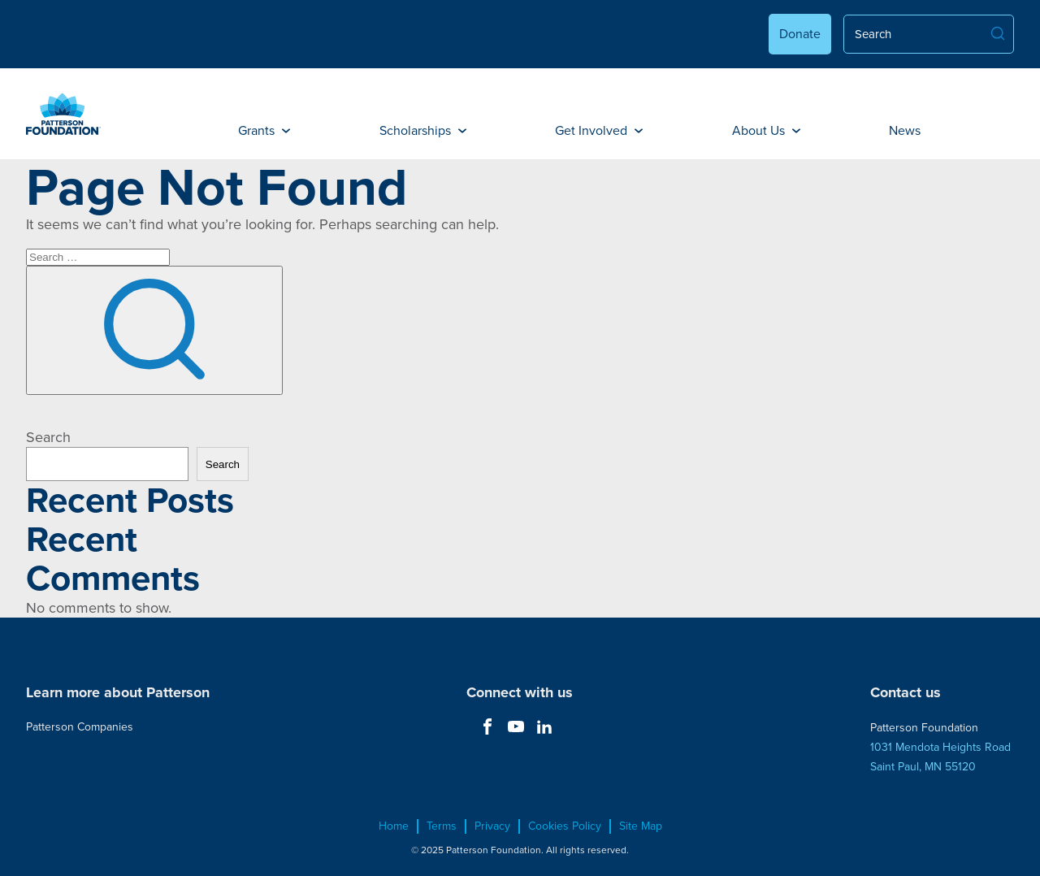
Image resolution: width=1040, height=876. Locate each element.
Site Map (640, 826)
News (905, 130)
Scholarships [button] (422, 130)
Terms (442, 826)
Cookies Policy (564, 826)
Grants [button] (264, 130)
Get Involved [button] (599, 130)
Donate (800, 33)
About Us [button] (766, 130)
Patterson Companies (79, 726)
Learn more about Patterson (118, 692)
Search (48, 437)
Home (394, 826)
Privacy (492, 826)
